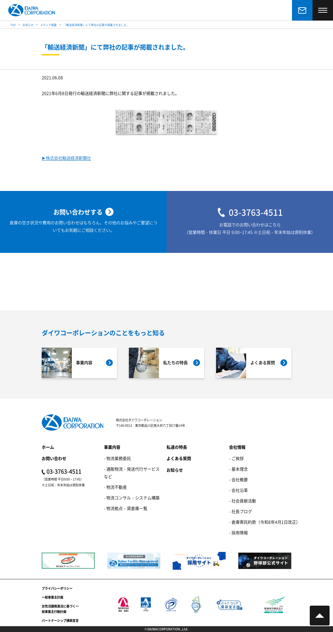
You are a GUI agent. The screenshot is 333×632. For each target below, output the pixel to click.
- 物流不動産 (115, 487)
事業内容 (112, 447)
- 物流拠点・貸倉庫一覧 (125, 508)
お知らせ (174, 470)
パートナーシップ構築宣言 (60, 620)
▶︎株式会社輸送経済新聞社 (66, 159)
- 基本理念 (238, 469)
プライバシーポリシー (57, 588)
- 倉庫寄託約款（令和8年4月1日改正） (264, 522)
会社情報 (237, 447)
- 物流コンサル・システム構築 (132, 498)
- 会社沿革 (238, 490)
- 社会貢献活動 (242, 501)
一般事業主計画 (52, 597)
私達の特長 (176, 447)
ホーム (48, 447)
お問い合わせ (54, 458)
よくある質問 (178, 458)
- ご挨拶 (236, 458)
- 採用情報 (238, 533)
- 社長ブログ (240, 511)
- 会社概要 (238, 479)
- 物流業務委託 (117, 458)
